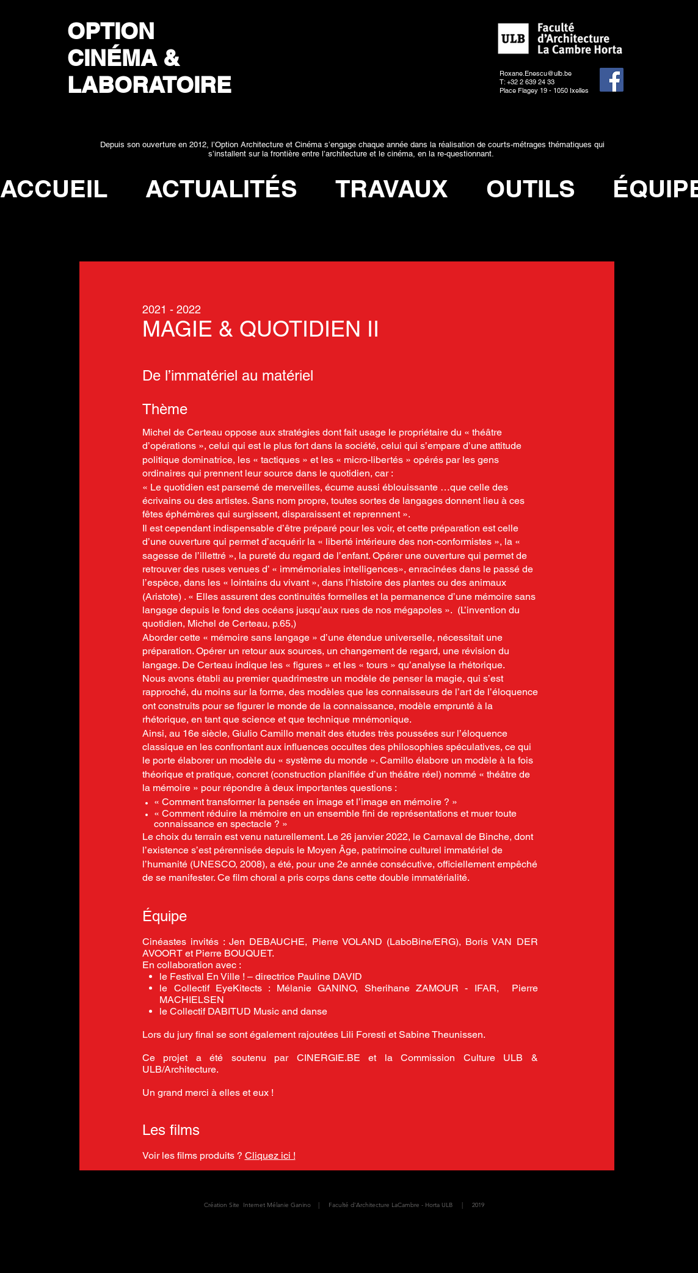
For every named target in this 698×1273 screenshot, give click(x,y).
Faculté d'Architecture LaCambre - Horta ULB (391, 1205)
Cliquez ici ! (270, 1155)
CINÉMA (112, 57)
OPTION (114, 30)
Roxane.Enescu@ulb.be (536, 73)
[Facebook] (611, 80)
